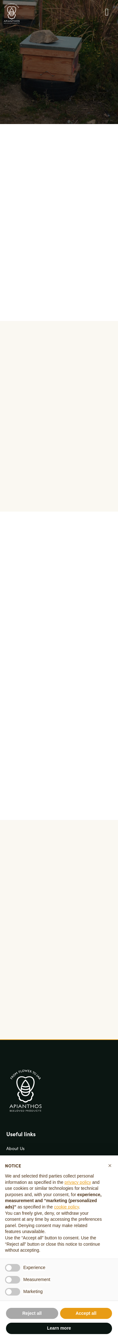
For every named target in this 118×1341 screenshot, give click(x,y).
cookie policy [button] (66, 1206)
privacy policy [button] (78, 1182)
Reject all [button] (32, 1313)
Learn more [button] (59, 1328)
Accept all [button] (86, 1313)
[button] (110, 1165)
